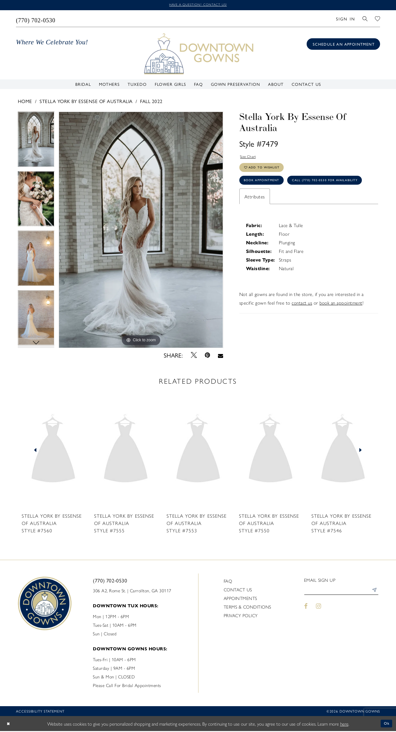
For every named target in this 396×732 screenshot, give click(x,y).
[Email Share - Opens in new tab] (220, 356)
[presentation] (53, 451)
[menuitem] (35, 19)
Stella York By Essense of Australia (86, 102)
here (344, 724)
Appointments (240, 599)
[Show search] (365, 19)
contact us (302, 329)
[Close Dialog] (9, 724)
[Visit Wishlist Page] (377, 19)
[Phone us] (35, 19)
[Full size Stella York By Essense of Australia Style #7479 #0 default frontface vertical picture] (141, 231)
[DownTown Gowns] (198, 54)
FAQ (228, 582)
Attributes (254, 222)
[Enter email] (341, 592)
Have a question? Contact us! (198, 5)
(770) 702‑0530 (110, 581)
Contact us (238, 590)
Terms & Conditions (247, 607)
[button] (345, 19)
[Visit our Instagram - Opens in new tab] (318, 609)
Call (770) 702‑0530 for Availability (286, 205)
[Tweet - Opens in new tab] (194, 356)
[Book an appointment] (343, 45)
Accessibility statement (40, 712)
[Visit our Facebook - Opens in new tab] (306, 609)
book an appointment (340, 329)
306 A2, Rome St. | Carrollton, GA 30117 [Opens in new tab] (132, 591)
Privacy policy (241, 616)
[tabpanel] (36, 143)
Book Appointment (267, 189)
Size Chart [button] (250, 158)
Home (25, 102)
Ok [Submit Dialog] (385, 724)
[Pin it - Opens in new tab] (207, 356)
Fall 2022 (151, 102)
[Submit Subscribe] (373, 592)
